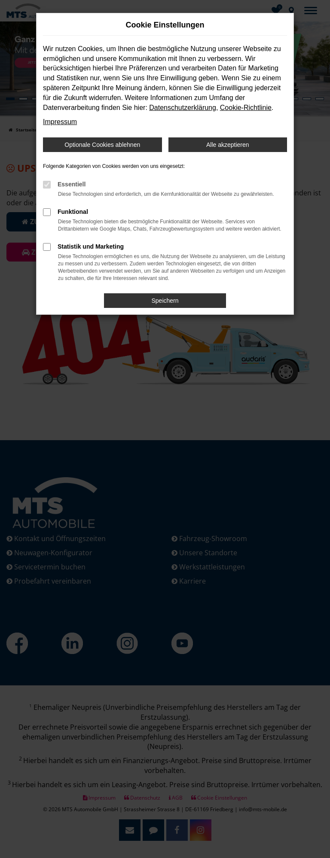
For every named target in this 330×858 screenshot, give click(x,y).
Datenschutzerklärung (182, 107)
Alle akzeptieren (227, 144)
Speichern (164, 300)
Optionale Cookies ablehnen (102, 144)
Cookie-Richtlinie (246, 107)
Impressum (60, 121)
